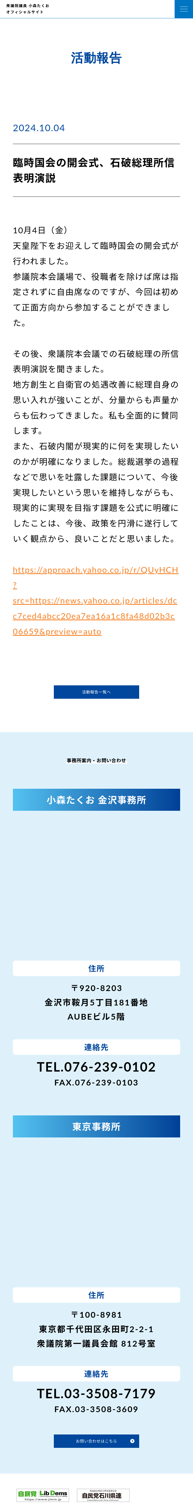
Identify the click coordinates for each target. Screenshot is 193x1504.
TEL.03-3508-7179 (96, 1393)
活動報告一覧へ (96, 692)
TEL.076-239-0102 (96, 1067)
